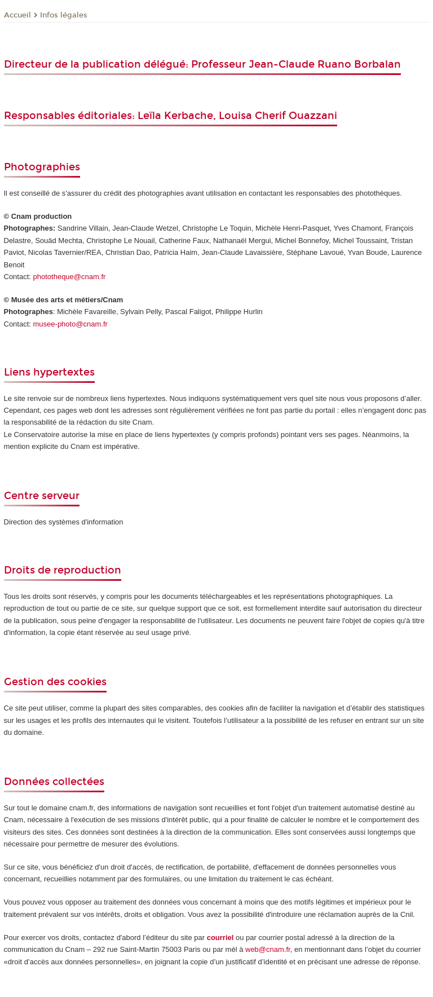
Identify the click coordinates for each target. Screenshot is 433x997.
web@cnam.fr (267, 949)
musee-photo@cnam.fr (70, 324)
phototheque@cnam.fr (69, 276)
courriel (220, 937)
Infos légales (63, 15)
